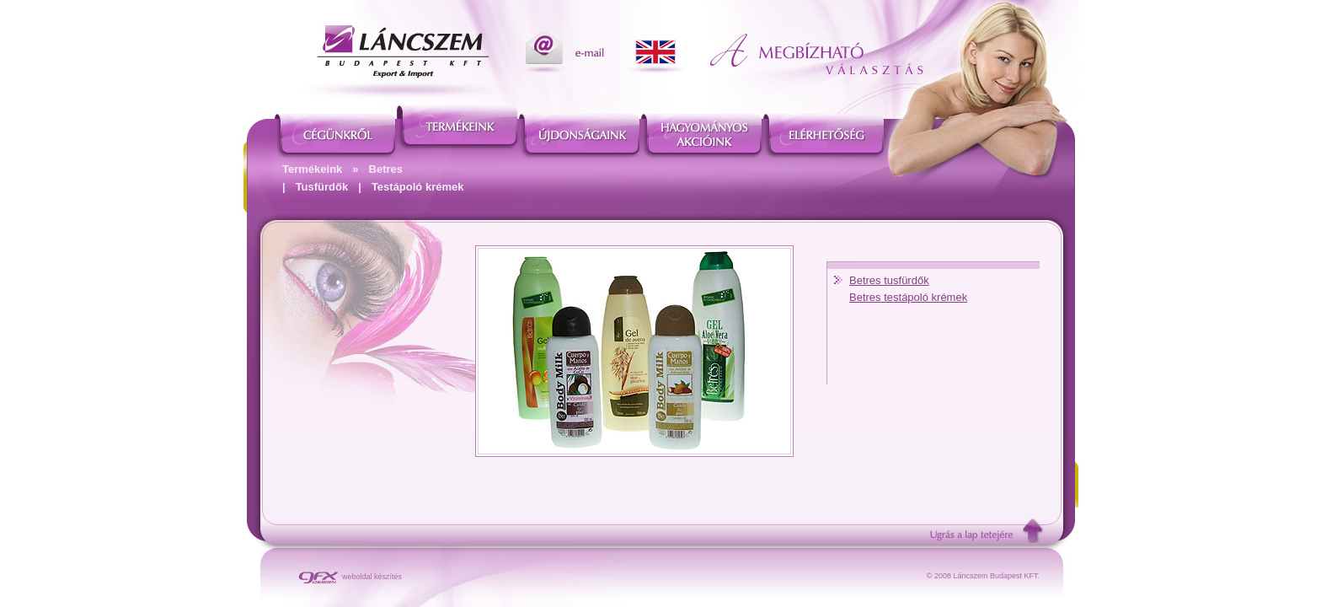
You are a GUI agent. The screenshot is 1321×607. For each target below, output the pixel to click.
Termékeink (312, 169)
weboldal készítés (350, 576)
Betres (386, 169)
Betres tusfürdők (889, 280)
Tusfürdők (322, 186)
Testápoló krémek (418, 186)
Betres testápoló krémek (908, 297)
